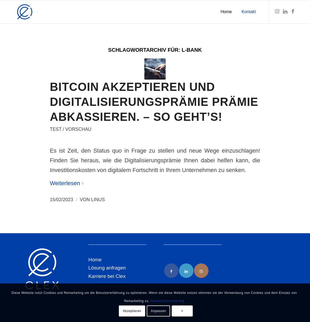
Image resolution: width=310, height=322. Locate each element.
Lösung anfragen (107, 268)
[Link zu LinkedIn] (285, 11)
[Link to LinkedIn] (186, 270)
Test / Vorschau (71, 129)
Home (95, 259)
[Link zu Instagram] (277, 11)
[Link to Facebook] (171, 270)
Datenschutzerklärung (167, 301)
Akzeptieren (132, 311)
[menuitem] (226, 11)
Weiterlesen (68, 183)
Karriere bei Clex (107, 276)
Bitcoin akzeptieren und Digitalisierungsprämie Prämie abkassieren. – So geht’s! (154, 101)
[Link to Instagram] (201, 270)
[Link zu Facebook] (293, 11)
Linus (98, 199)
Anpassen (158, 311)
